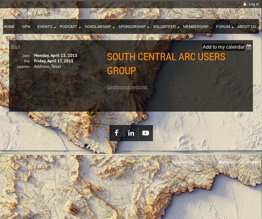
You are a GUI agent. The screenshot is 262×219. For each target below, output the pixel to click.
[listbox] (228, 47)
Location (23, 71)
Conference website (127, 87)
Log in (254, 4)
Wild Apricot (206, 162)
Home (14, 121)
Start (26, 60)
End (27, 66)
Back (15, 46)
